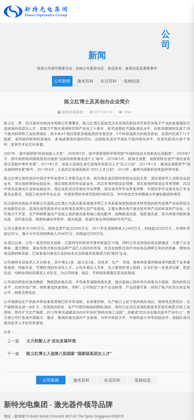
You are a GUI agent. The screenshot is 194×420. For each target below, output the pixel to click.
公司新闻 (62, 81)
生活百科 (109, 81)
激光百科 (85, 81)
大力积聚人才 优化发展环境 (51, 341)
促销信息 (132, 81)
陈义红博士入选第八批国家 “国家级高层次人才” (69, 353)
